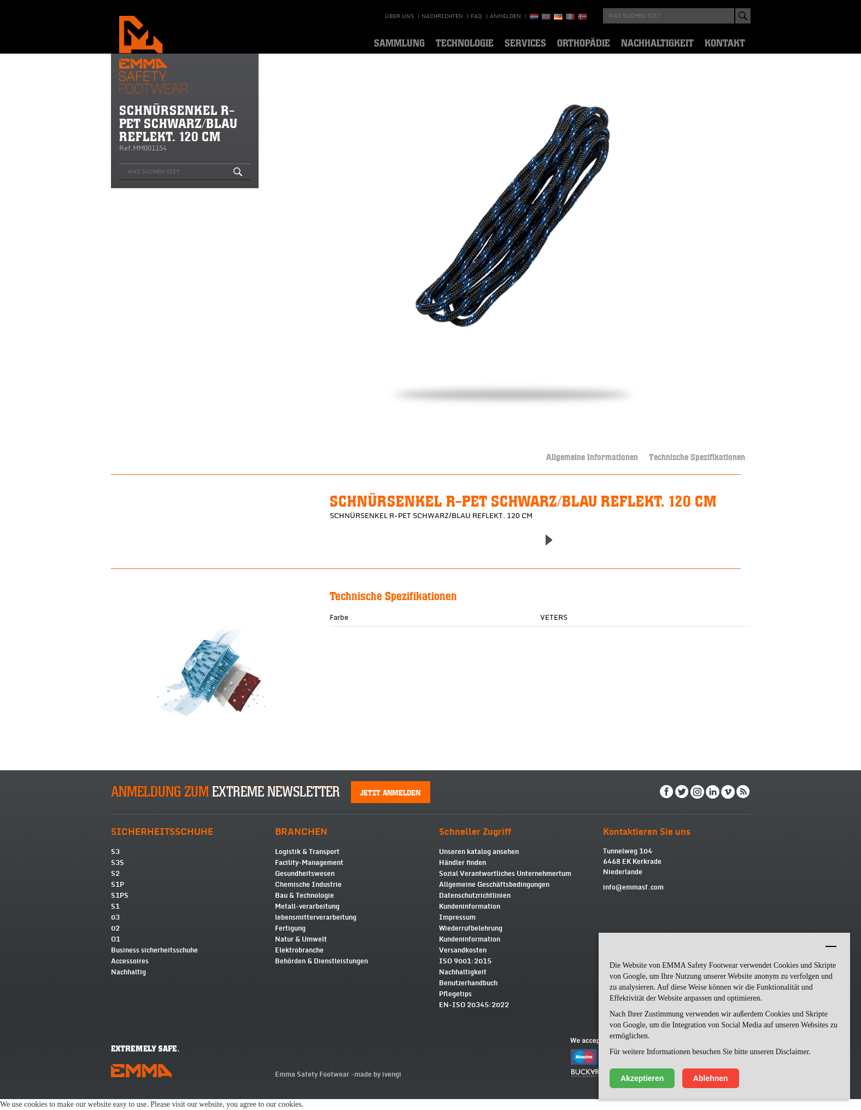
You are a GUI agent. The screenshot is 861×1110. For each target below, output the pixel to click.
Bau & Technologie (304, 906)
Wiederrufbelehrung (470, 939)
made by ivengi (377, 1085)
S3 (115, 862)
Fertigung (290, 939)
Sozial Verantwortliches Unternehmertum (505, 884)
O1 (115, 950)
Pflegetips (455, 1005)
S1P (117, 895)
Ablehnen (710, 1078)
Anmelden (505, 16)
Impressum (457, 928)
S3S (117, 873)
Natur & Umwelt (301, 950)
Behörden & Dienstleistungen (321, 972)
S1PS (119, 906)
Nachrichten (442, 16)
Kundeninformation (469, 917)
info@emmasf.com (633, 898)
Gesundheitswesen (305, 884)
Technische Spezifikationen (697, 456)
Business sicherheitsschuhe (154, 961)
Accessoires (130, 972)
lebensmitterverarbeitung (315, 928)
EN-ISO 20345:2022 (474, 1016)
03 (115, 928)
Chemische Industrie (308, 895)
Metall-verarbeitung (307, 917)
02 (115, 939)
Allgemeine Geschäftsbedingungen (494, 895)
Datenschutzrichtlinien (475, 906)
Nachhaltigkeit (463, 983)
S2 (115, 884)
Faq (476, 16)
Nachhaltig (128, 983)
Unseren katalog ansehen (479, 862)
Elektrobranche (299, 961)
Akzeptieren (642, 1078)
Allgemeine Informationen (592, 456)
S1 (115, 917)
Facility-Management (309, 873)
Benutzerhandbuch (468, 994)
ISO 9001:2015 (465, 972)
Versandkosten (463, 961)
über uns (399, 16)
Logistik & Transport (307, 862)
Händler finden (462, 873)
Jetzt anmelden (390, 803)
